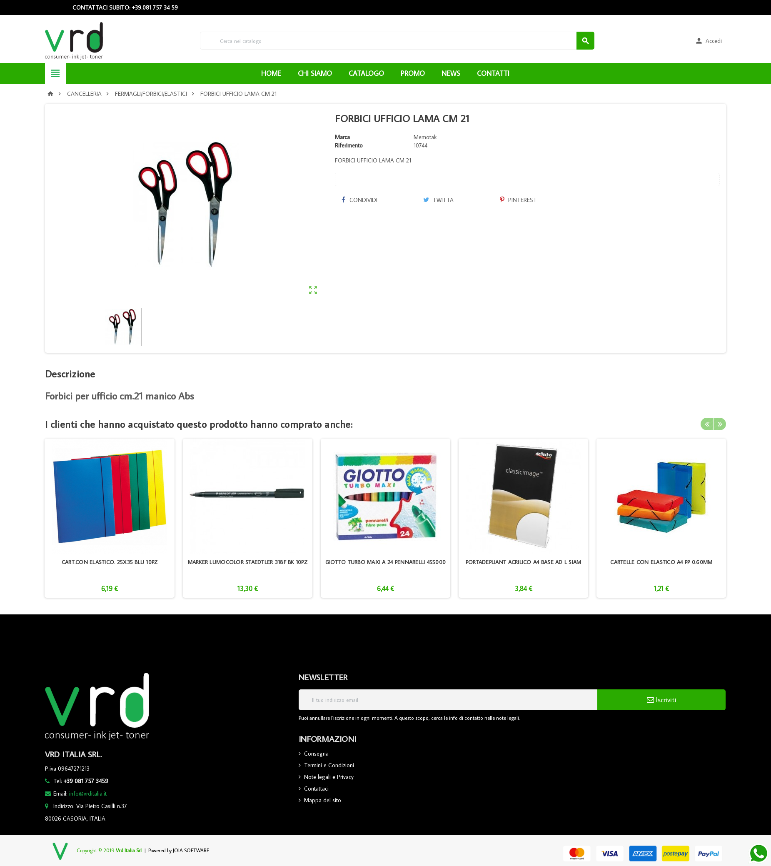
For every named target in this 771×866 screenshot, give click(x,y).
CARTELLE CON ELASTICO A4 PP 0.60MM (661, 562)
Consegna (316, 753)
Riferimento (349, 145)
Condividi (359, 200)
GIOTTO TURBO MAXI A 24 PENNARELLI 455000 (385, 562)
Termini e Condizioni (329, 765)
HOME (271, 73)
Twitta (438, 200)
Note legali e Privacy (329, 777)
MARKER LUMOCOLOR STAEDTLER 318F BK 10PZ (247, 562)
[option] (109, 518)
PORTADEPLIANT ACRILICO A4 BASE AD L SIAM (523, 562)
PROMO (413, 73)
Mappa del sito (322, 800)
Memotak (425, 137)
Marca (342, 137)
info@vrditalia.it (88, 793)
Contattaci (316, 788)
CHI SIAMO (315, 73)
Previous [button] (707, 424)
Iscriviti (661, 699)
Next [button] (720, 424)
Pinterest (518, 200)
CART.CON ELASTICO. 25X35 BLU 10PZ (110, 562)
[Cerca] (397, 41)
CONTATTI (493, 73)
